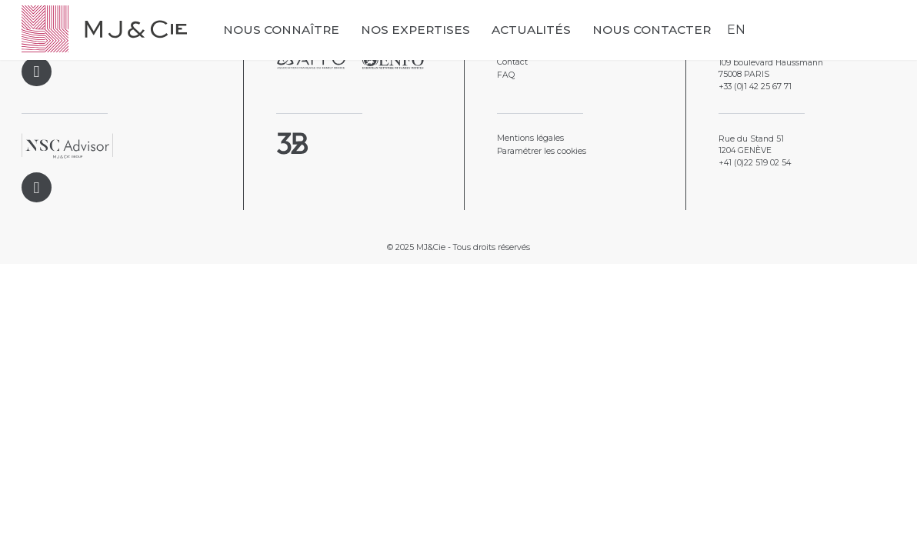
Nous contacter (651, 29)
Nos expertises (415, 29)
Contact (512, 62)
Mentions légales (530, 138)
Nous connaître (281, 29)
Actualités (531, 29)
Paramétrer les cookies (541, 151)
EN (736, 29)
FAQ (506, 75)
